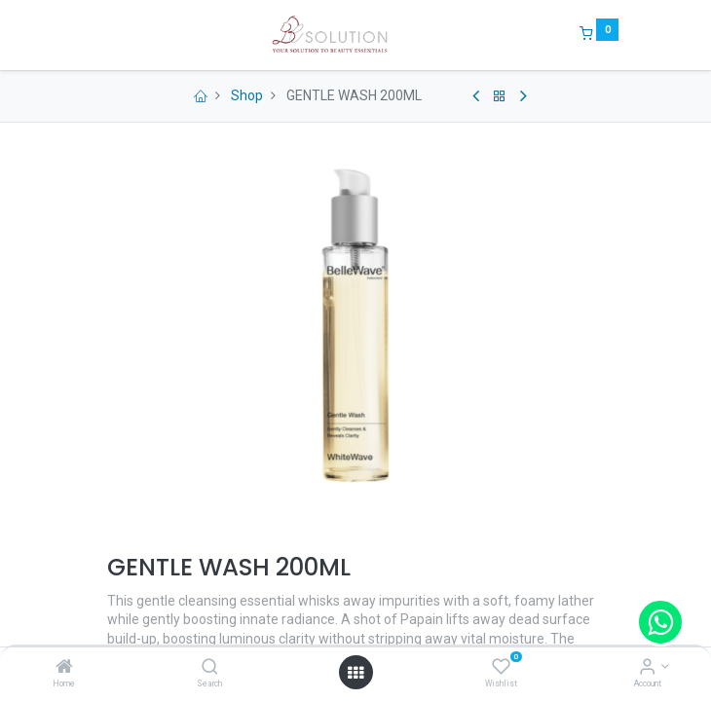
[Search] (210, 668)
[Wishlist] (501, 668)
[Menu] (93, 35)
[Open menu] (355, 672)
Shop (247, 95)
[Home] (64, 668)
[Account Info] (647, 668)
